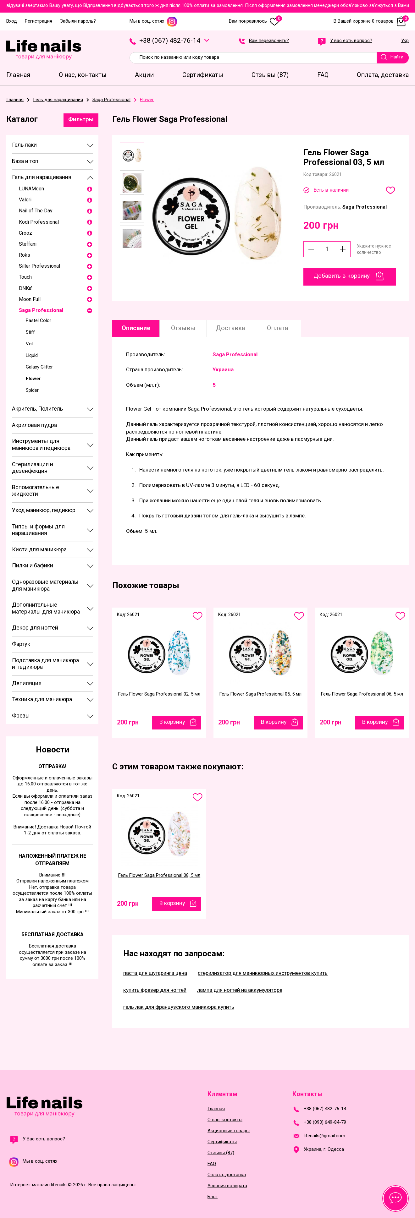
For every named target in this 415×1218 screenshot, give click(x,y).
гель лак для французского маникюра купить (178, 1007)
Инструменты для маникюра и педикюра (41, 444)
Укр (405, 40)
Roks (24, 255)
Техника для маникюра (42, 699)
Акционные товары (229, 1130)
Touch (25, 277)
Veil (29, 344)
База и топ (25, 161)
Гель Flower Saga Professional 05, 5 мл (260, 694)
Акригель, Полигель (37, 408)
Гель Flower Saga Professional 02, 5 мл (159, 694)
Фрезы (21, 715)
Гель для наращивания (41, 177)
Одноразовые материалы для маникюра (45, 585)
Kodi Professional (39, 222)
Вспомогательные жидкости (35, 490)
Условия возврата (227, 1185)
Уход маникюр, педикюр (43, 510)
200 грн (128, 722)
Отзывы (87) (221, 1152)
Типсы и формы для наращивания (38, 530)
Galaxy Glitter (39, 367)
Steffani (27, 244)
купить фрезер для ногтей (154, 990)
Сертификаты (222, 1141)
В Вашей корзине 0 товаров (371, 21)
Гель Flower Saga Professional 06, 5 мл (362, 694)
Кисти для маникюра (39, 549)
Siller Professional (39, 266)
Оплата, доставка (227, 1174)
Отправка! (52, 766)
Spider (32, 390)
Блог (213, 1196)
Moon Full (30, 299)
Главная (216, 1108)
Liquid (32, 355)
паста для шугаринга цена (155, 973)
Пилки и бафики (32, 565)
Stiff (30, 332)
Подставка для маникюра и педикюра (45, 663)
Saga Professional (41, 310)
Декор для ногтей (35, 627)
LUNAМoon (31, 189)
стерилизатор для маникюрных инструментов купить (263, 973)
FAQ (212, 1163)
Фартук (21, 644)
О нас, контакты (225, 1119)
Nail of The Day (36, 211)
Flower (33, 378)
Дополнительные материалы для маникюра (46, 608)
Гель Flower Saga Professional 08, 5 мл (159, 875)
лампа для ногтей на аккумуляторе (239, 990)
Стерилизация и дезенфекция (32, 467)
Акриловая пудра (34, 425)
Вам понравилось (255, 21)
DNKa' (25, 288)
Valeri (25, 200)
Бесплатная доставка (52, 934)
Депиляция (27, 683)
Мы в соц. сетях (153, 21)
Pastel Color (38, 320)
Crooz (25, 233)
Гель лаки (24, 144)
